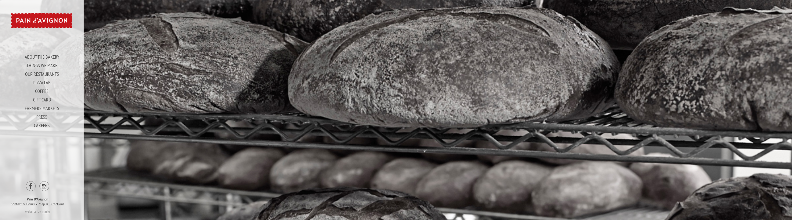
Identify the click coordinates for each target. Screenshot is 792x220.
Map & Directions (51, 204)
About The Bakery (41, 57)
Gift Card (42, 100)
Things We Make (41, 65)
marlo (46, 211)
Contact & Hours (22, 204)
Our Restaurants (42, 74)
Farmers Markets (41, 108)
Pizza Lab (41, 82)
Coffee (41, 91)
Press (41, 117)
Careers (41, 125)
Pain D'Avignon (37, 199)
